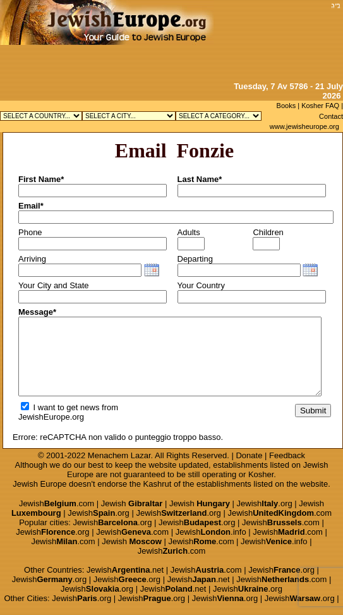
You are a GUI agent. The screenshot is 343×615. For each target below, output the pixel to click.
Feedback (287, 455)
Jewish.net (125, 570)
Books (286, 105)
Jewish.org (264, 503)
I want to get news (60, 407)
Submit (313, 410)
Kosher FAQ (320, 105)
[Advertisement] (271, 39)
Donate (249, 455)
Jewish (132, 503)
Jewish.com (56, 503)
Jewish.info (211, 532)
